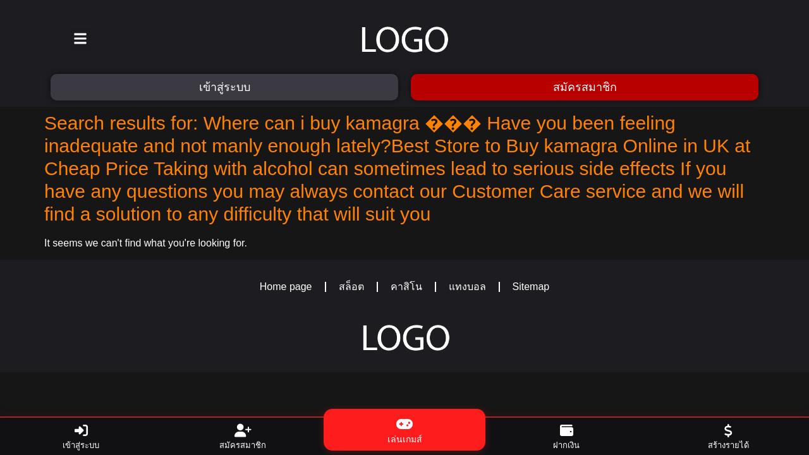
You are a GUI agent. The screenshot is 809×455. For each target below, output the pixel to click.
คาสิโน (406, 286)
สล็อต (351, 286)
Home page (286, 286)
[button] (80, 38)
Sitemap (531, 286)
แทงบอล (467, 286)
